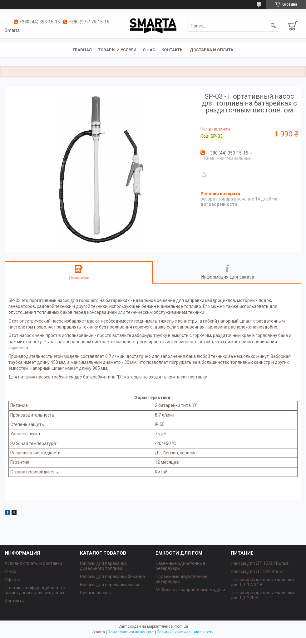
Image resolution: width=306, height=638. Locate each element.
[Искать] (273, 26)
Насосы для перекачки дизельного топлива (103, 566)
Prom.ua (181, 626)
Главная (82, 49)
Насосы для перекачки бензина (112, 576)
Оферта (13, 579)
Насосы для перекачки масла (110, 584)
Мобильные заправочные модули (190, 589)
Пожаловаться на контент (131, 632)
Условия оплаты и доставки (33, 563)
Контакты (172, 49)
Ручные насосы (95, 592)
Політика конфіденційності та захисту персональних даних (35, 590)
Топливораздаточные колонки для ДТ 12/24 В (262, 582)
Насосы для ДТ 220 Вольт (257, 571)
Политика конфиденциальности (185, 632)
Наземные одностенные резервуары (180, 566)
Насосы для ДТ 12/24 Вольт (260, 563)
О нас (149, 49)
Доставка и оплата (211, 49)
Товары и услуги (117, 49)
